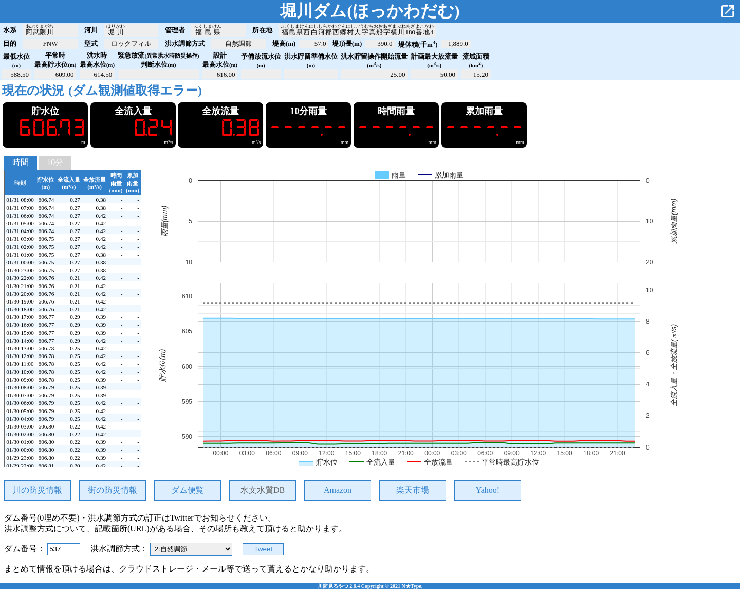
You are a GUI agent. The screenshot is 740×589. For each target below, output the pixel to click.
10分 (55, 162)
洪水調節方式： (120, 548)
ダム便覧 (187, 490)
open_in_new (727, 11)
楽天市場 (412, 490)
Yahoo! (487, 490)
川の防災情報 (37, 490)
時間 (20, 162)
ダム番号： (25, 548)
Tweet (263, 549)
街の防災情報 (112, 490)
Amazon (337, 490)
